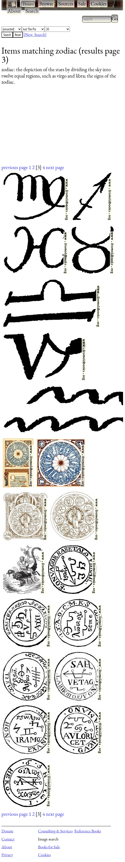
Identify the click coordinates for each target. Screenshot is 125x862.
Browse (46, 3)
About (14, 11)
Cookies (98, 3)
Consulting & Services (55, 831)
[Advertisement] (59, 129)
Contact (7, 839)
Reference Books (87, 831)
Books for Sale (49, 847)
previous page (14, 167)
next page (55, 167)
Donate (7, 831)
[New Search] (35, 34)
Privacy (7, 854)
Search (32, 11)
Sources (65, 3)
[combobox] (96, 19)
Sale (82, 3)
